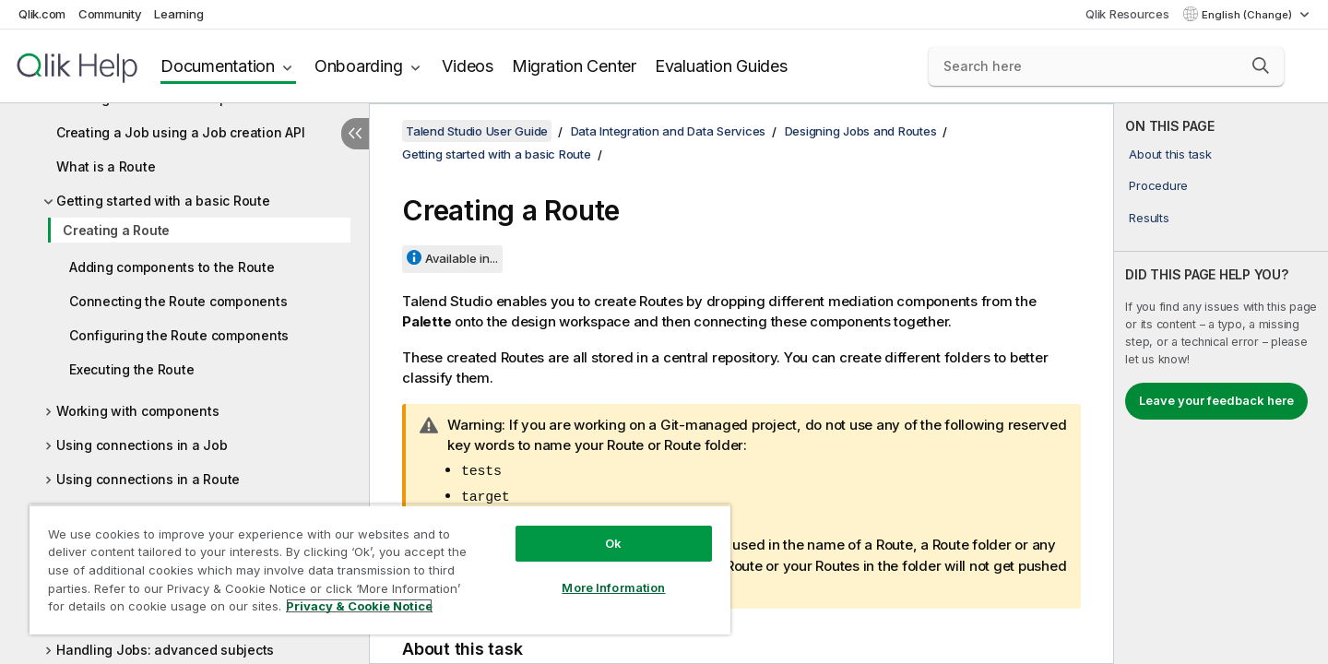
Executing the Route (131, 369)
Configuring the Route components (179, 335)
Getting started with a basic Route (163, 200)
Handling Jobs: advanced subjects (165, 650)
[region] (380, 569)
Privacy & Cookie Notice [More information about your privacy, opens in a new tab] (359, 606)
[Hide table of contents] (355, 133)
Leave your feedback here (1216, 400)
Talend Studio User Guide (477, 131)
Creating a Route (116, 230)
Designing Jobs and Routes (861, 131)
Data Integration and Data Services (668, 131)
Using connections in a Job (142, 445)
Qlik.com (41, 13)
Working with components (137, 411)
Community (110, 13)
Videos (467, 66)
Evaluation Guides (721, 66)
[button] (1261, 65)
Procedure (1158, 185)
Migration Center (574, 66)
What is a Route (105, 166)
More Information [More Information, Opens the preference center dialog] (613, 587)
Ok (613, 543)
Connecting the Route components (178, 301)
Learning (178, 13)
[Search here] (1106, 66)
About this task (1170, 154)
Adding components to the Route (172, 267)
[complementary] (1221, 383)
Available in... (461, 258)
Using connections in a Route (148, 479)
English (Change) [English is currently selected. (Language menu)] (1248, 14)
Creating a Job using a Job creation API (180, 132)
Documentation (217, 66)
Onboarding (358, 66)
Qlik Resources (1127, 13)
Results (1148, 217)
